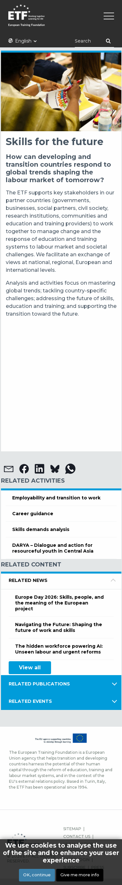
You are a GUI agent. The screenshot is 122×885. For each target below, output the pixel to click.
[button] (8, 468)
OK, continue (37, 874)
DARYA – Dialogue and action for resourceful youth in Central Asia (52, 548)
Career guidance (32, 513)
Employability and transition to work (56, 498)
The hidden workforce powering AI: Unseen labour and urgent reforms (59, 649)
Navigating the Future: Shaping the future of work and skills (58, 627)
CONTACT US (76, 836)
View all (30, 667)
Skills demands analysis (40, 529)
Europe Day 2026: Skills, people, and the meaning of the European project (59, 603)
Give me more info (79, 874)
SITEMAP (72, 828)
